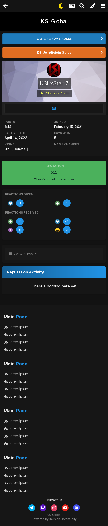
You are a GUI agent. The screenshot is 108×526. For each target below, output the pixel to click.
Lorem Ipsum (16, 327)
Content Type (23, 253)
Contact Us (54, 500)
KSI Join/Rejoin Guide (54, 52)
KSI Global (54, 21)
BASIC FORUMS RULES (54, 38)
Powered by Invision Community (54, 519)
